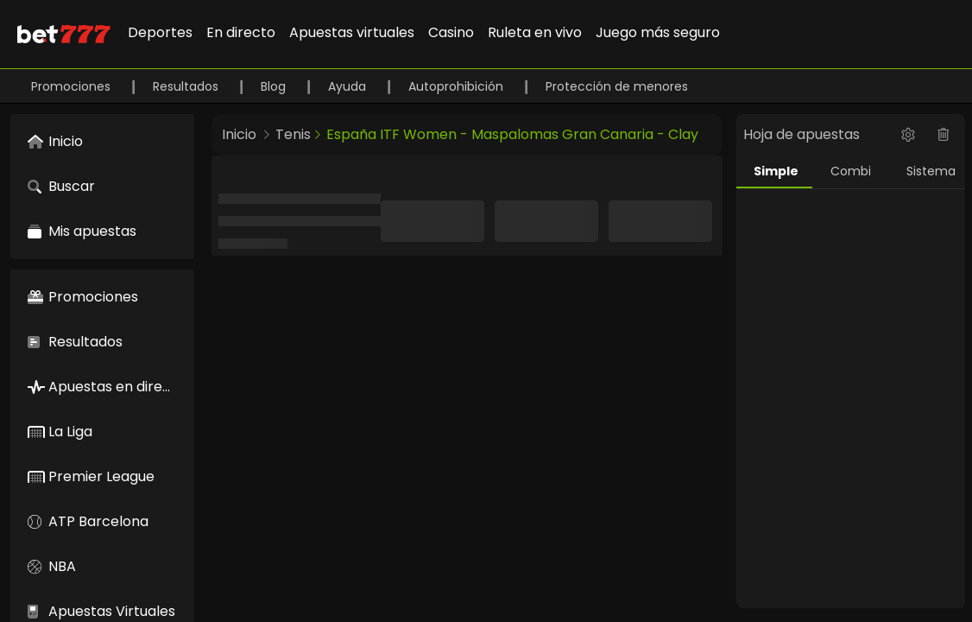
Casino (451, 32)
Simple (776, 171)
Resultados (187, 86)
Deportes (160, 32)
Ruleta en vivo (535, 32)
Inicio (239, 134)
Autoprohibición (457, 86)
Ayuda (348, 86)
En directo (240, 32)
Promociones (72, 86)
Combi (850, 171)
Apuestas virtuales (351, 32)
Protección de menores (617, 86)
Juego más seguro (658, 32)
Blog (275, 86)
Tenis (293, 134)
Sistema (931, 171)
